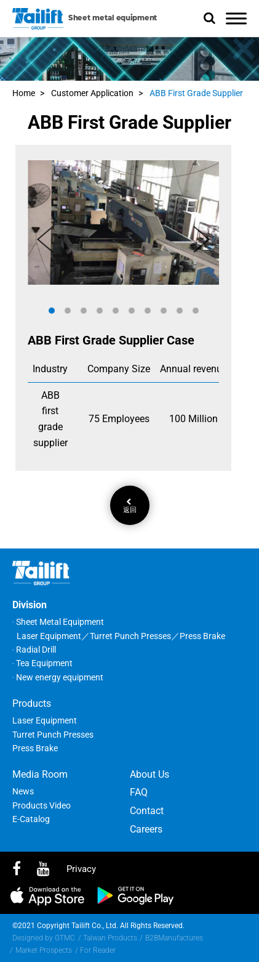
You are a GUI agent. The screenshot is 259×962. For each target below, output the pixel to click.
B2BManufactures (174, 938)
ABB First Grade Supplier (196, 93)
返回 (129, 506)
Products (31, 703)
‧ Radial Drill (34, 649)
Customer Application (92, 93)
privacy (81, 868)
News (23, 791)
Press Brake (35, 748)
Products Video (41, 805)
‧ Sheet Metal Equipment (58, 622)
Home (23, 93)
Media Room (40, 774)
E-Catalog (31, 819)
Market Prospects (43, 950)
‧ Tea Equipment (42, 663)
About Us (149, 774)
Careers (146, 829)
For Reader (98, 950)
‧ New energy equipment (57, 677)
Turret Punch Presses (53, 735)
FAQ (139, 792)
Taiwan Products (110, 938)
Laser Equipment (44, 720)
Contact (147, 811)
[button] (52, 311)
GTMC (65, 938)
